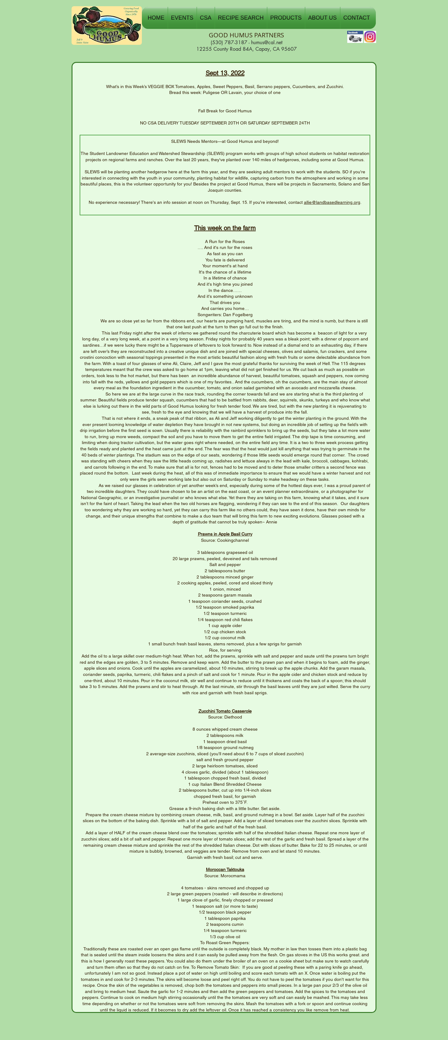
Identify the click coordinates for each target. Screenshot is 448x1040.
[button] (182, 18)
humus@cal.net (266, 42)
